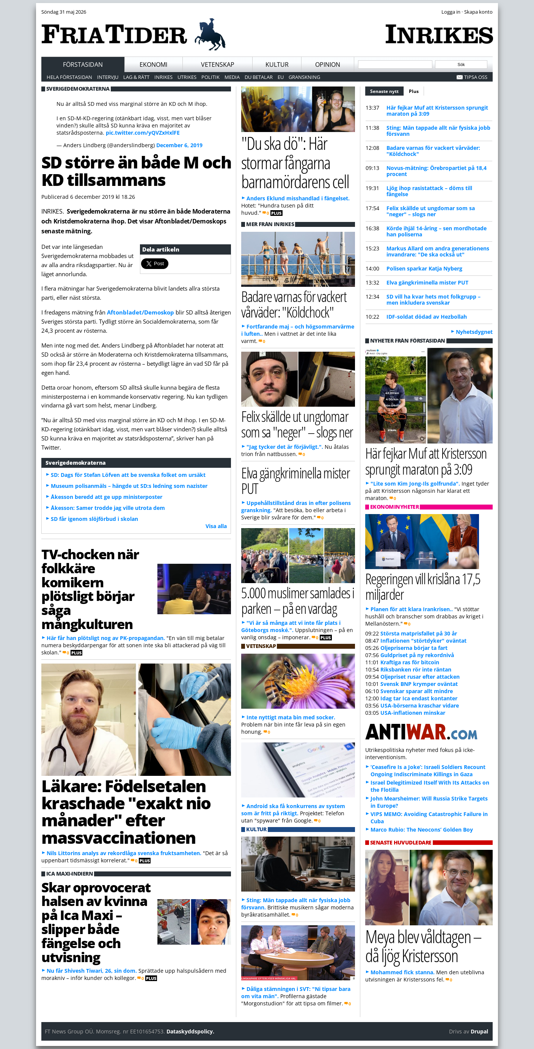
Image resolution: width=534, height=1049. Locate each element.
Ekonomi (153, 64)
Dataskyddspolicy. (190, 1031)
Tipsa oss (475, 77)
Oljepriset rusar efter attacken (420, 676)
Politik (210, 77)
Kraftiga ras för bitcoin (409, 662)
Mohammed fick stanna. (403, 972)
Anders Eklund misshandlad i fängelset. (298, 198)
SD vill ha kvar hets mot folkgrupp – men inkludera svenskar (433, 299)
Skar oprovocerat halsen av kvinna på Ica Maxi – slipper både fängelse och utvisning (96, 922)
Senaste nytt (387, 90)
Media (232, 77)
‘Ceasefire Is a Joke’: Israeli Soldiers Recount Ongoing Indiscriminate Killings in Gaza (428, 770)
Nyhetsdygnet (474, 331)
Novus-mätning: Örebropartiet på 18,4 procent (436, 171)
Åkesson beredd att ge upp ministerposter (106, 496)
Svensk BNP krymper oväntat (419, 683)
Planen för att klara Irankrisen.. (412, 609)
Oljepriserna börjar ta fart (414, 647)
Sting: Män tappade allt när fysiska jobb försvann (438, 130)
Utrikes (186, 77)
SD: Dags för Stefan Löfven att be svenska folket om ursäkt (128, 474)
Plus (414, 91)
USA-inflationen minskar (412, 712)
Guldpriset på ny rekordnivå (417, 655)
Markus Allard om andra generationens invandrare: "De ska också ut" (437, 251)
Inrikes (163, 77)
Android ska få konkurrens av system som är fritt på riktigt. (293, 809)
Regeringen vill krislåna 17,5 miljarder (423, 586)
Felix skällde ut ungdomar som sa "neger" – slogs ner (430, 211)
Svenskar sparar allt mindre (416, 691)
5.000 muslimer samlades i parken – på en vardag (297, 600)
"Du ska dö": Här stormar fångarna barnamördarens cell (295, 162)
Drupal (479, 1031)
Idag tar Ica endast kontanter (418, 698)
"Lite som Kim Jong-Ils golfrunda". (415, 483)
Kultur (277, 64)
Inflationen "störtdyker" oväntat (423, 640)
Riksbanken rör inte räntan (415, 669)
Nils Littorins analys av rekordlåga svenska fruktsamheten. (124, 853)
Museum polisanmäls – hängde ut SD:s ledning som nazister (129, 485)
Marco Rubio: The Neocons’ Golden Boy (422, 829)
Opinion (327, 64)
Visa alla (216, 526)
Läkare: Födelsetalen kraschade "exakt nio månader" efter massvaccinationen (125, 811)
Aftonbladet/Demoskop (141, 312)
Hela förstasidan (69, 77)
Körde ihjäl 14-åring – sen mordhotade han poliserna (436, 231)
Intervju (107, 77)
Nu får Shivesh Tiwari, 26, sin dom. (92, 970)
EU (281, 77)
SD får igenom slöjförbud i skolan (94, 518)
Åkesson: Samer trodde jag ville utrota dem (108, 507)
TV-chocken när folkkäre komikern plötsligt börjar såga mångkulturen (90, 589)
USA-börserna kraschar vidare (419, 705)
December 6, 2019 (179, 145)
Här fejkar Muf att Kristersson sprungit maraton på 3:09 (437, 110)
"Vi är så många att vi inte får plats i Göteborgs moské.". (291, 626)
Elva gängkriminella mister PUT (427, 282)
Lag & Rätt (136, 77)
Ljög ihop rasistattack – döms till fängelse (429, 191)
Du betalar (259, 77)
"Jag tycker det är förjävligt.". (285, 446)
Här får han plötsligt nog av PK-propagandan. (106, 638)
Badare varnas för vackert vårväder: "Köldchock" (433, 150)
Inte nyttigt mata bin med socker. (291, 717)
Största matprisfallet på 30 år (418, 633)
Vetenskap (217, 64)
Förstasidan (83, 64)
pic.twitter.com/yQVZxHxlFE (143, 132)
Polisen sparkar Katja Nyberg (424, 268)
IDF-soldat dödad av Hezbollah (426, 316)
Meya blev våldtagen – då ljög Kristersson (423, 946)
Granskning (304, 77)
